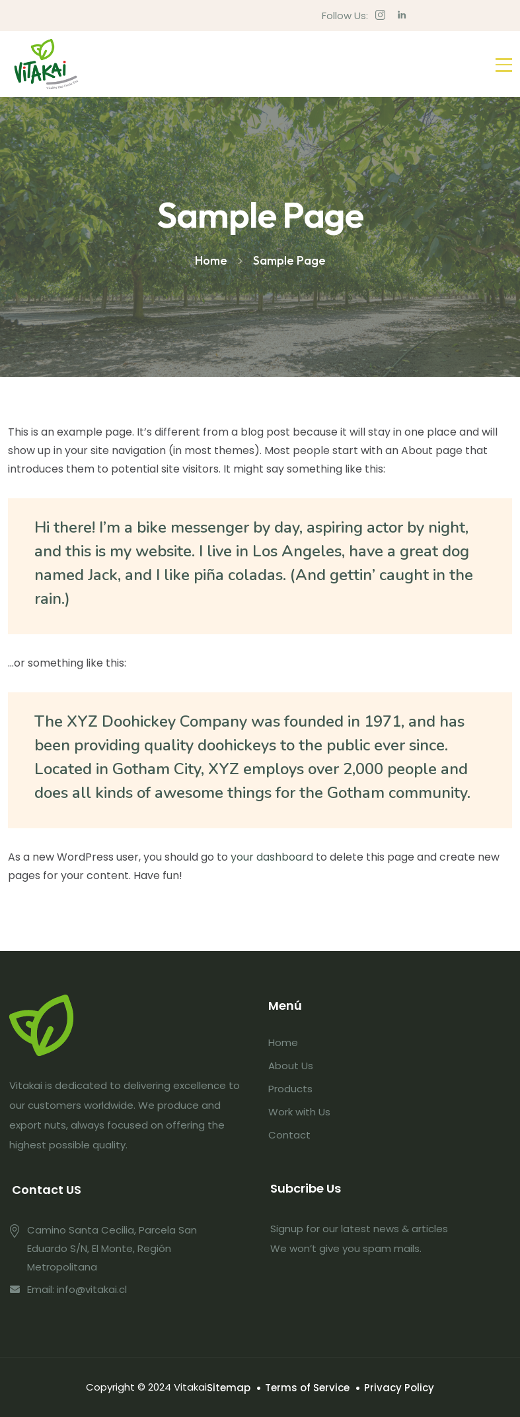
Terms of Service (307, 1388)
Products (290, 1089)
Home (283, 1042)
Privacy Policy (399, 1388)
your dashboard (272, 857)
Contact (289, 1135)
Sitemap (228, 1388)
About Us (290, 1065)
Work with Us (299, 1112)
